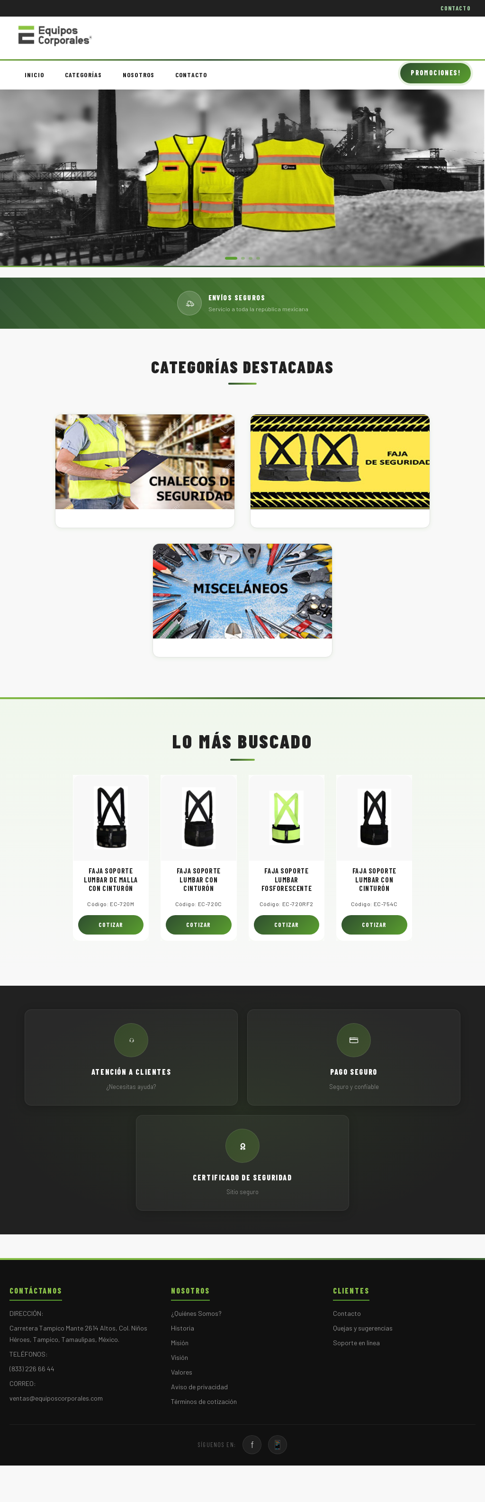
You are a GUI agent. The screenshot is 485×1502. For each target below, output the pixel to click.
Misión (180, 1343)
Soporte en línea (356, 1343)
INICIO (34, 75)
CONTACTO (455, 8)
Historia (182, 1328)
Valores (181, 1372)
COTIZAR (111, 924)
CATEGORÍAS (83, 75)
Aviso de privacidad (199, 1387)
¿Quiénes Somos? (196, 1313)
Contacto (347, 1313)
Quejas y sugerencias (363, 1328)
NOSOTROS (138, 75)
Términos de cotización (204, 1401)
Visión (179, 1357)
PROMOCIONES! (435, 73)
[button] (231, 258)
